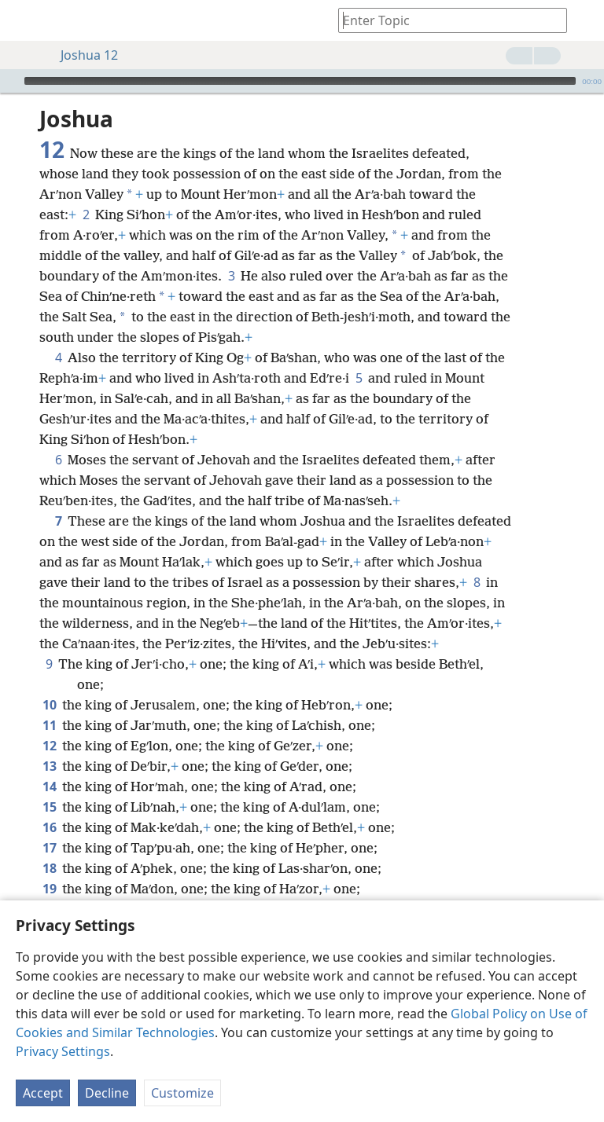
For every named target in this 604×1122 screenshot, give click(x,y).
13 (49, 766)
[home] (23, 20)
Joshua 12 (81, 55)
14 (49, 786)
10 (49, 704)
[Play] (10, 81)
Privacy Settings (63, 1051)
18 (49, 868)
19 (49, 888)
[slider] (300, 81)
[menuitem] (23, 20)
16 (49, 827)
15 (49, 807)
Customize (182, 1093)
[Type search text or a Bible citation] (445, 20)
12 (49, 745)
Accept (43, 1093)
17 (49, 847)
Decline (107, 1093)
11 (49, 725)
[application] (302, 81)
